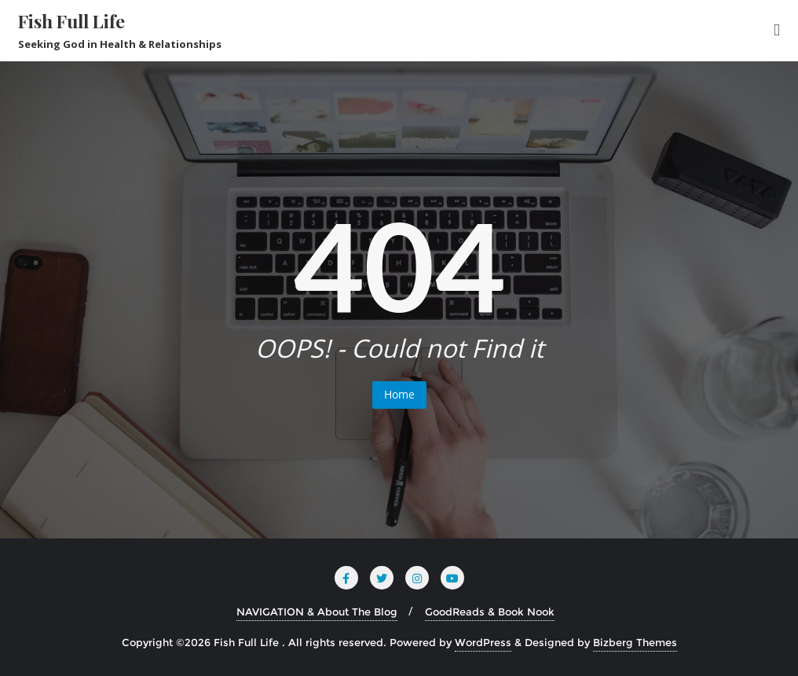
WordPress (483, 642)
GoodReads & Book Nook (490, 611)
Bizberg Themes (635, 642)
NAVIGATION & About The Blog (316, 611)
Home (399, 394)
